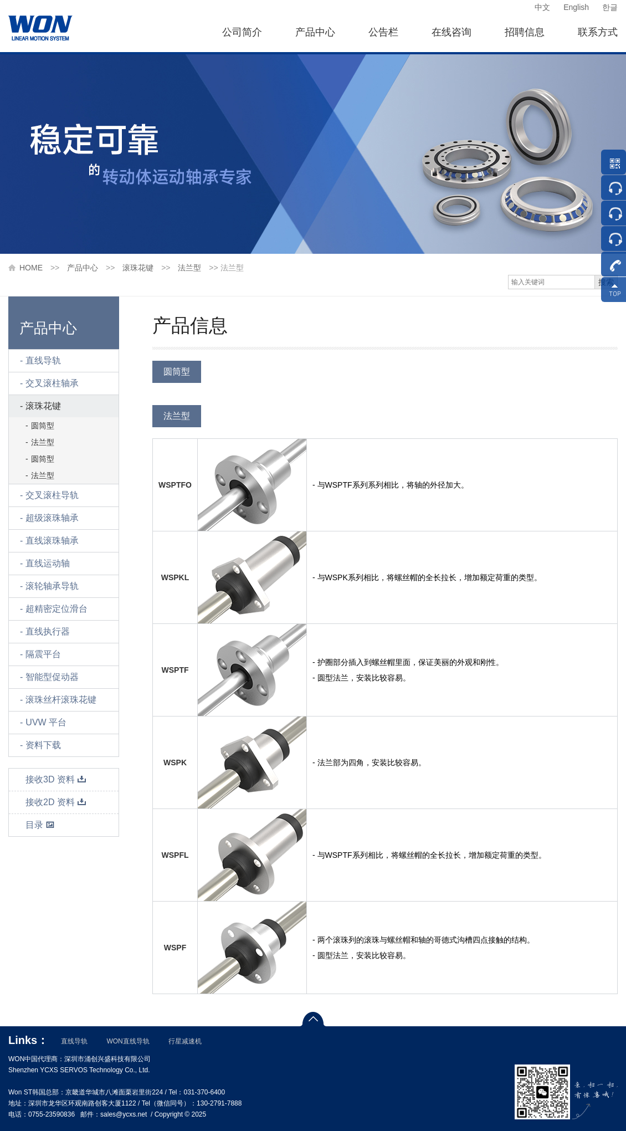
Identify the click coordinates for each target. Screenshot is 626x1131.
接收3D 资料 (55, 779)
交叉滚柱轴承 (52, 383)
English (576, 7)
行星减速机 (185, 1041)
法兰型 (189, 267)
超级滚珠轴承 (52, 518)
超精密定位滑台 (56, 608)
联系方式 (598, 32)
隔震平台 (43, 654)
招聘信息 (525, 32)
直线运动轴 (47, 563)
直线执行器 (47, 631)
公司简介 (242, 32)
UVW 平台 (45, 722)
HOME (31, 267)
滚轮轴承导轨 (52, 586)
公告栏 (383, 32)
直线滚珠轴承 (52, 540)
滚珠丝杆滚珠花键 (60, 699)
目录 (40, 825)
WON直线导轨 (127, 1041)
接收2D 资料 (55, 802)
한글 (610, 7)
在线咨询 (451, 32)
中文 (542, 7)
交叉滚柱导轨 (52, 495)
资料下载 (43, 745)
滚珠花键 (137, 267)
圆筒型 (42, 425)
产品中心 (315, 32)
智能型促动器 (52, 677)
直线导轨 (43, 360)
